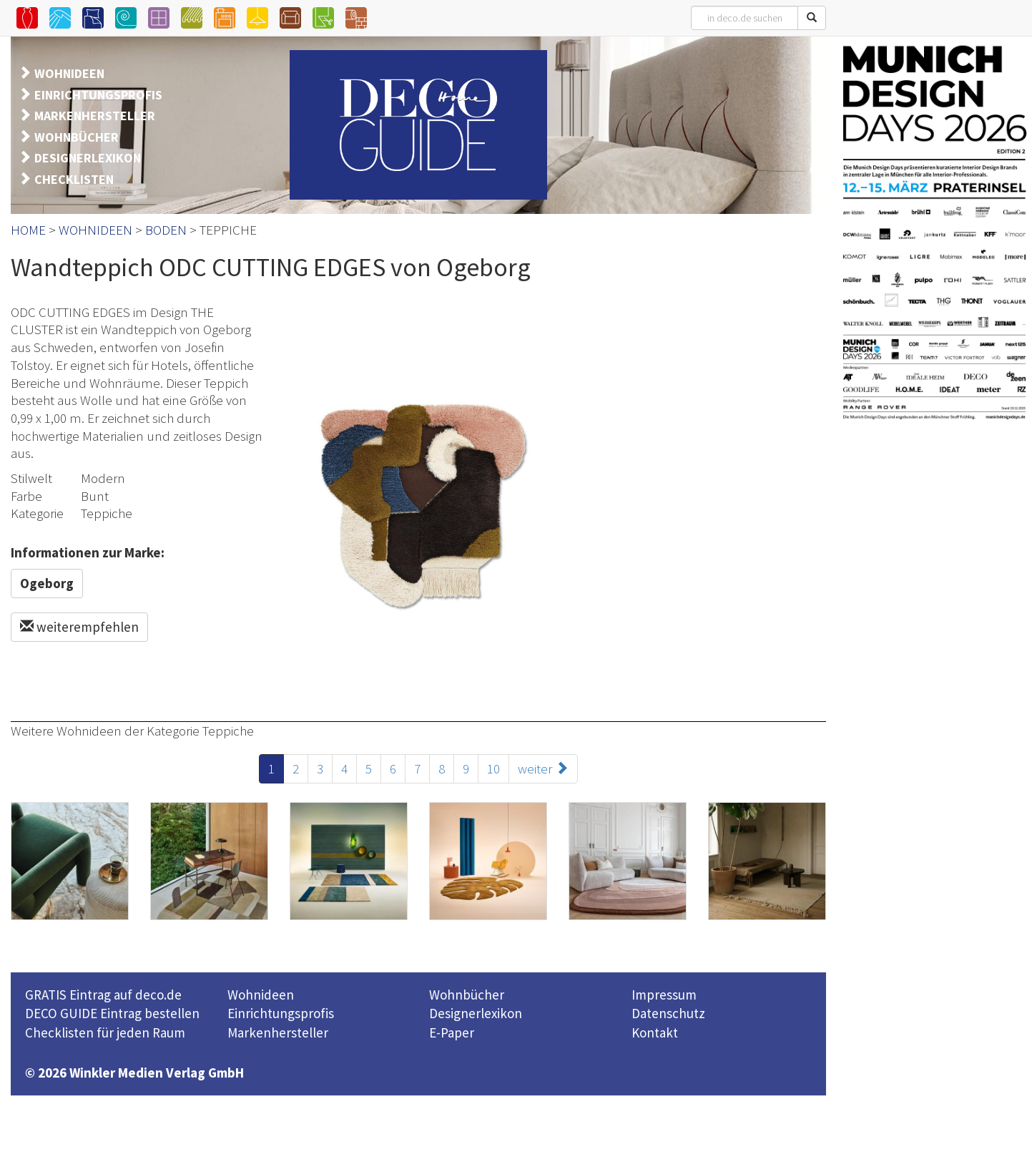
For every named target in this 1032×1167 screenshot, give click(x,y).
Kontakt (655, 1032)
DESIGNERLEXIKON (87, 158)
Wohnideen (260, 994)
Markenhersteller (277, 1032)
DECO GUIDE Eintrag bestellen (112, 1013)
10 (493, 768)
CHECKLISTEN (74, 179)
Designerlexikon (475, 1013)
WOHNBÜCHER (76, 137)
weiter (543, 768)
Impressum (664, 994)
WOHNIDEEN (69, 73)
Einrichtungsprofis (280, 1013)
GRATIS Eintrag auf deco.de (103, 994)
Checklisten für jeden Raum (105, 1032)
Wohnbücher (466, 994)
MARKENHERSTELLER (94, 115)
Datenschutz (668, 1013)
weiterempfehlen (79, 626)
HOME (28, 229)
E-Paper (451, 1032)
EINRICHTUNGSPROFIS (98, 95)
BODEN (166, 229)
